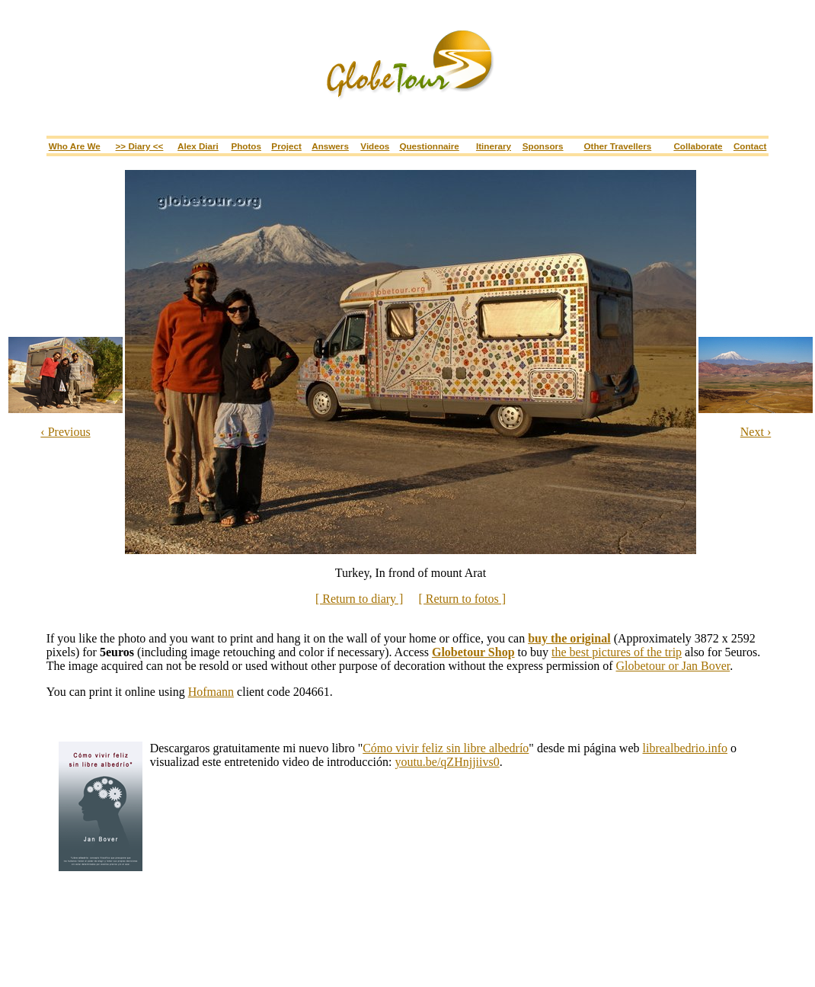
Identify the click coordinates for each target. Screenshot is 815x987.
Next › (755, 431)
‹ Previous (65, 431)
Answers (330, 146)
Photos (246, 146)
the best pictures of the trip (616, 652)
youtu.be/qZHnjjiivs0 (447, 761)
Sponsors (543, 146)
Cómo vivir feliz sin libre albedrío (446, 748)
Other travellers (617, 146)
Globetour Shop (473, 652)
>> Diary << (140, 146)
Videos (374, 146)
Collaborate (697, 146)
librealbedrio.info (685, 748)
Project (286, 146)
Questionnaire (429, 146)
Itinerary (493, 146)
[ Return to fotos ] (462, 598)
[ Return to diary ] (359, 598)
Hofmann (211, 691)
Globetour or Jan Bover (673, 665)
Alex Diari (198, 146)
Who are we (75, 146)
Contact (750, 146)
